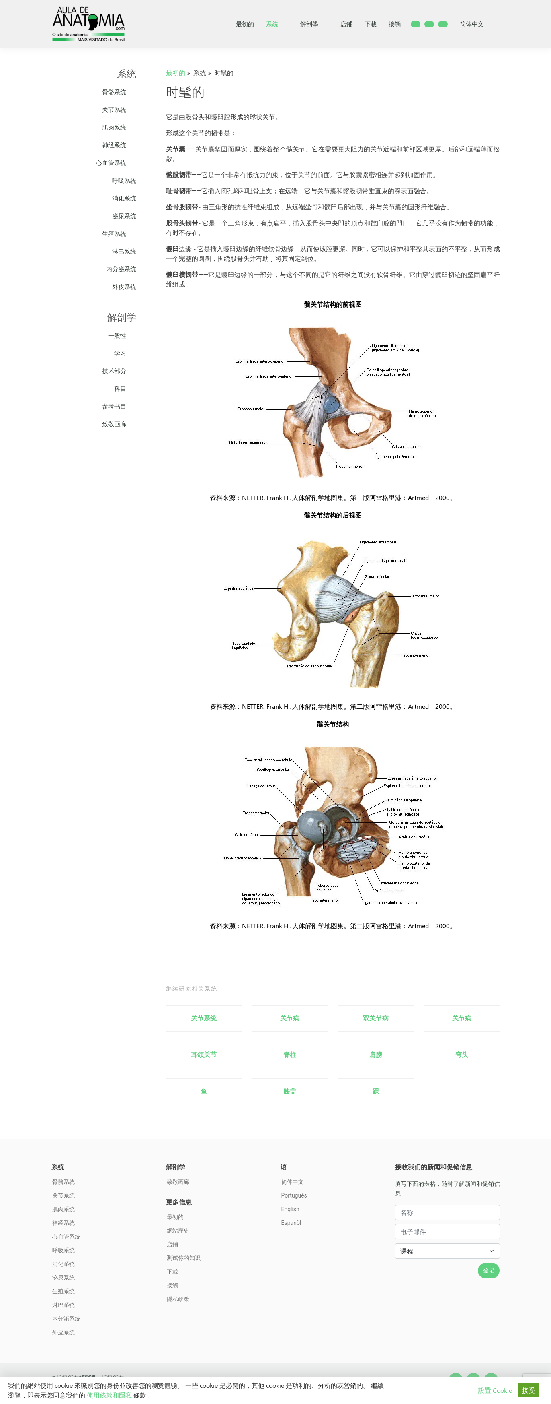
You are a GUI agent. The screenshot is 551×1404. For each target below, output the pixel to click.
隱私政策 (178, 1299)
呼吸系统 (124, 180)
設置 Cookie (495, 1390)
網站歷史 (178, 1230)
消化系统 (124, 198)
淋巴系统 (124, 251)
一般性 (122, 335)
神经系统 (119, 145)
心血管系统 (116, 163)
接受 (528, 1390)
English (290, 1209)
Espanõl (291, 1223)
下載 (371, 24)
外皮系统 (124, 287)
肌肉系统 (119, 127)
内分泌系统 (121, 269)
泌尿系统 (124, 216)
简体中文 (477, 24)
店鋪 (346, 24)
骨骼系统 (119, 92)
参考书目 (119, 406)
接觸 (395, 24)
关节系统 (119, 109)
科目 (125, 388)
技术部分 (119, 371)
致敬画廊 (119, 424)
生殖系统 (119, 233)
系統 (277, 24)
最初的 (245, 24)
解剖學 (314, 24)
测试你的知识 (184, 1258)
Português (294, 1195)
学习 (125, 353)
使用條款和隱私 (109, 1395)
